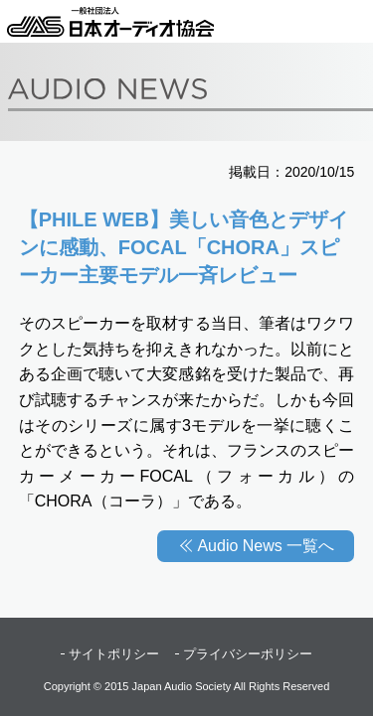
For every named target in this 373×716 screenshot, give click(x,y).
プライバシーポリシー (247, 653)
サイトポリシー (114, 653)
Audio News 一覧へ (265, 545)
